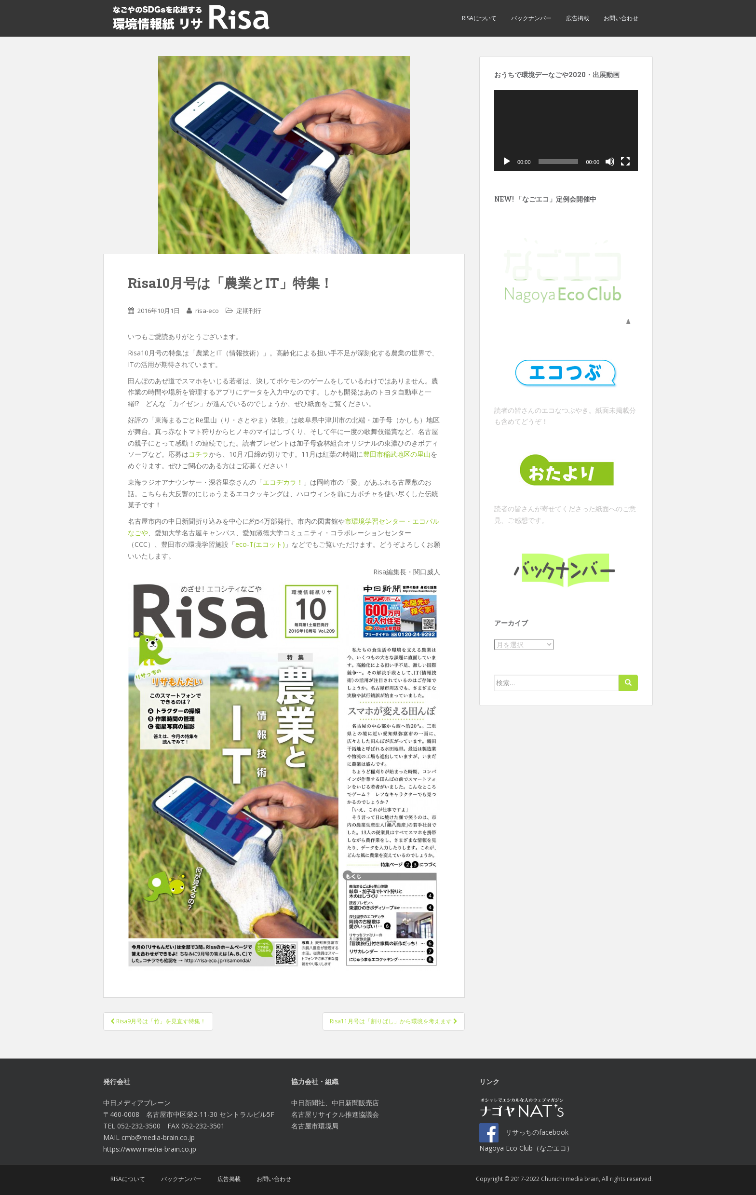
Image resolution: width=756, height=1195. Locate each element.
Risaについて (479, 18)
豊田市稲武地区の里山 (397, 454)
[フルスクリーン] (625, 161)
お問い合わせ (621, 18)
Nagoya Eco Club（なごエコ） (526, 1148)
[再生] (507, 161)
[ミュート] (610, 161)
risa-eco (207, 310)
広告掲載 (577, 18)
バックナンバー (531, 18)
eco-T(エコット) (260, 544)
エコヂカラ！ (283, 482)
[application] (566, 130)
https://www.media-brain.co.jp (149, 1149)
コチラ (199, 454)
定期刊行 (248, 310)
